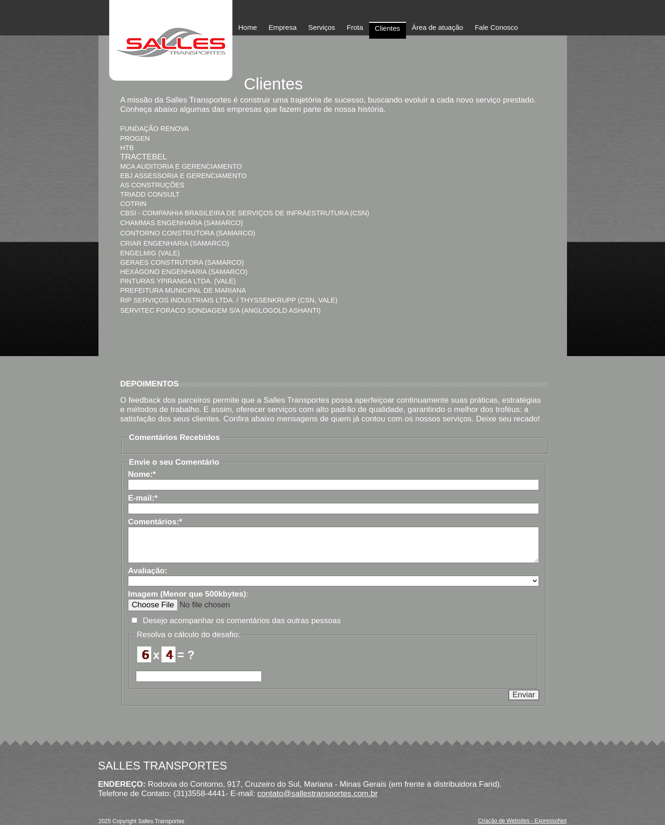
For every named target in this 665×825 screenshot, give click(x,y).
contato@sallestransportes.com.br (317, 793)
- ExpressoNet (548, 821)
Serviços (322, 27)
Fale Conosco (496, 27)
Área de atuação (437, 27)
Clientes (387, 28)
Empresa (283, 27)
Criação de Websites (504, 821)
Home (247, 27)
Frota (355, 27)
